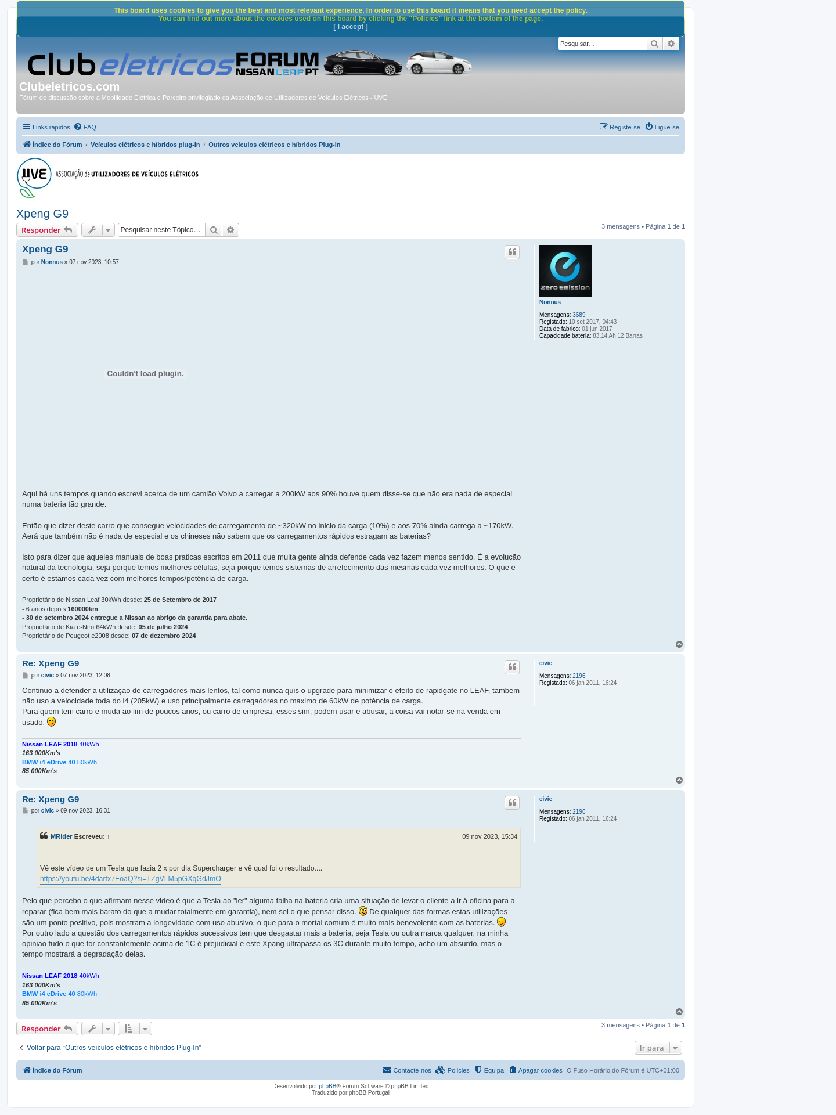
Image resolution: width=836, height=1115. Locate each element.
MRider (62, 836)
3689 (578, 315)
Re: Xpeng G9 (50, 663)
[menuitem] (84, 127)
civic (545, 663)
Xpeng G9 (42, 213)
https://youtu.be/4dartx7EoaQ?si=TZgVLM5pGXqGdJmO (130, 879)
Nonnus (550, 302)
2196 (578, 676)
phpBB (327, 1086)
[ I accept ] (350, 27)
